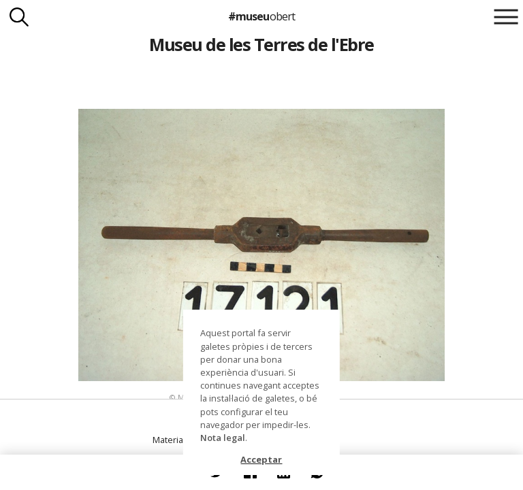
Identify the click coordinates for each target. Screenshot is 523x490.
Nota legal (222, 437)
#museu (261, 16)
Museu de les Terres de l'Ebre (261, 44)
